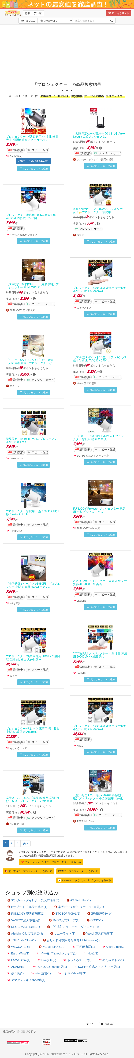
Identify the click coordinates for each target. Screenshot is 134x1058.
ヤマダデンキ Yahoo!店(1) (26, 980)
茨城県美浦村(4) (100, 913)
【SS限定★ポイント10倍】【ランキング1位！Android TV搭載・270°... (99, 359)
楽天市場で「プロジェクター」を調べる (28, 871)
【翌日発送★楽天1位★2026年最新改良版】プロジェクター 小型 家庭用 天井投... (99, 797)
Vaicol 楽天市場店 (86, 383)
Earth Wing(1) (18, 953)
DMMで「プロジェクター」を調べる (78, 871)
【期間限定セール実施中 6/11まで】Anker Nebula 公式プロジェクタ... (99, 135)
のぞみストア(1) (111, 960)
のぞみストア (84, 307)
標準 (27, 13)
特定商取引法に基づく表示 (19, 1031)
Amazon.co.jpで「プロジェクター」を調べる (84, 880)
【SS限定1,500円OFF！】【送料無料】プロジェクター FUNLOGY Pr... (32, 286)
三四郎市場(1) (84, 947)
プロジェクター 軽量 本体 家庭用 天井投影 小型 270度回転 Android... (99, 289)
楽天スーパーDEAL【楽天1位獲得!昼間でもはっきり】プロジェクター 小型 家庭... (33, 799)
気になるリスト (118, 13)
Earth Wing (16, 156)
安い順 (38, 13)
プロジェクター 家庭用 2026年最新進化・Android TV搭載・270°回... (32, 217)
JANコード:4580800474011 (33, 161)
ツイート (91, 1024)
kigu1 (80, 745)
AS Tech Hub (17, 823)
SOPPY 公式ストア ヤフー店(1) (97, 966)
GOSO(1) (95, 920)
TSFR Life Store (86, 821)
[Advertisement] (68, 52)
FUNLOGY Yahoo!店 (88, 528)
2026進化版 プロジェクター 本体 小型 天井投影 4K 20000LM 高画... (100, 583)
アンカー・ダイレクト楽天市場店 (95, 159)
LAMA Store (16, 458)
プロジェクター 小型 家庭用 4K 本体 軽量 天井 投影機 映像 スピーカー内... (32, 138)
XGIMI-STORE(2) (52, 947)
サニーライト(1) (62, 933)
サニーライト (17, 386)
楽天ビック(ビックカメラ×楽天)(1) (79, 907)
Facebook (106, 1024)
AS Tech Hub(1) (79, 900)
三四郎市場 (16, 531)
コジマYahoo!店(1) (72, 973)
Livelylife (81, 600)
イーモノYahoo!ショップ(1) (57, 953)
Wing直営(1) (41, 973)
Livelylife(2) (47, 960)
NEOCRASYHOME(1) (24, 927)
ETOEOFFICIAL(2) (66, 913)
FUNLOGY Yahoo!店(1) (50, 966)
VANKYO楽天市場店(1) (25, 920)
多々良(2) (16, 973)
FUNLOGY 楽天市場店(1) (26, 913)
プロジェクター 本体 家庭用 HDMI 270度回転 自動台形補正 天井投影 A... (33, 658)
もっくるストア (18, 748)
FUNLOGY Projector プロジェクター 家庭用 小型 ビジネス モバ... (99, 510)
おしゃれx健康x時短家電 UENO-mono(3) (71, 940)
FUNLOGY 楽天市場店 (22, 310)
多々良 (13, 675)
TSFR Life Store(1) (22, 940)
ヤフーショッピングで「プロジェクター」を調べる (51, 862)
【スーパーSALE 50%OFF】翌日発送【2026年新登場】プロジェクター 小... (30, 361)
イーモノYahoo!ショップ (23, 234)
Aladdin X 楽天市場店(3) (25, 933)
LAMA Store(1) (19, 960)
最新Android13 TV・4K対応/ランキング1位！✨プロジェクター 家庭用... (98, 211)
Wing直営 (15, 603)
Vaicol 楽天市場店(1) (98, 933)
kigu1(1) (91, 953)
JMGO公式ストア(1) (64, 920)
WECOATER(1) (19, 947)
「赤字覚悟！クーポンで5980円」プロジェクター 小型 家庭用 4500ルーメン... (33, 585)
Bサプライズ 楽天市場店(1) (27, 907)
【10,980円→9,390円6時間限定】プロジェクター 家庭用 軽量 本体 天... (99, 438)
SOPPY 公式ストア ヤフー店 (93, 455)
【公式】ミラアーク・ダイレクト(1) (73, 927)
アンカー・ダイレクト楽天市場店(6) (33, 900)
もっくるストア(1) (78, 960)
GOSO (80, 235)
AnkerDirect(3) (113, 947)
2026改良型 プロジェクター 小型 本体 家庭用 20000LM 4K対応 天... (100, 655)
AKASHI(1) (16, 966)
